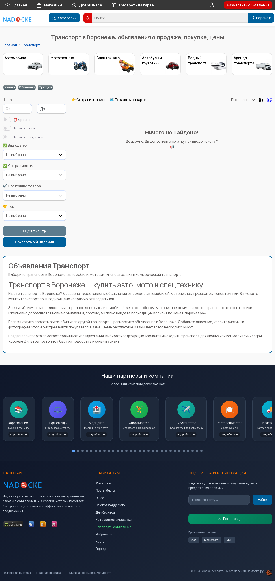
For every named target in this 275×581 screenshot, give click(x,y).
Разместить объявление (248, 5)
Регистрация (230, 519)
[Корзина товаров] (212, 5)
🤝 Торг (9, 206)
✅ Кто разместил (18, 165)
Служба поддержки (110, 505)
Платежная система (17, 572)
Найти (262, 499)
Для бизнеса (85, 5)
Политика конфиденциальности (88, 572)
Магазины (48, 5)
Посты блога (105, 490)
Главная (15, 5)
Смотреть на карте (131, 5)
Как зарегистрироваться (114, 519)
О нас (99, 498)
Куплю (9, 87)
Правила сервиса (48, 572)
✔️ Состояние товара (22, 186)
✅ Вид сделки (15, 145)
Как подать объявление (113, 527)
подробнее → (22, 433)
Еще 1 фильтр (34, 231)
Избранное (103, 534)
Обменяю (27, 87)
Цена (7, 99)
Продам (45, 87)
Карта (99, 541)
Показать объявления (34, 242)
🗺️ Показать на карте (128, 99)
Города (100, 549)
